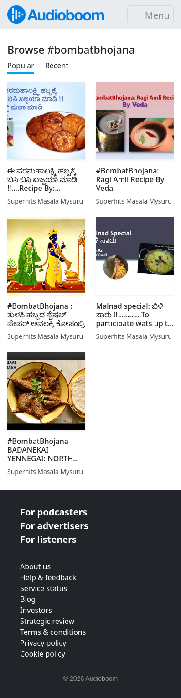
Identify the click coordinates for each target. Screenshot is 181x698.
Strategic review (47, 621)
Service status (43, 588)
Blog (28, 599)
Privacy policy (43, 643)
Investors (36, 610)
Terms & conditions (53, 632)
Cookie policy (42, 654)
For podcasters (53, 512)
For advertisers (54, 526)
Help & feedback (48, 577)
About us (35, 566)
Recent (56, 66)
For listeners (48, 539)
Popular (20, 66)
